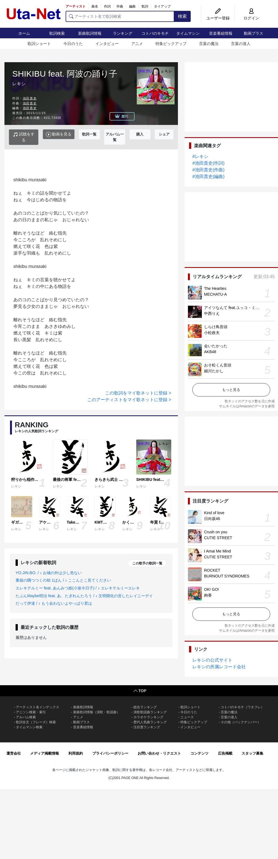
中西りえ (212, 313)
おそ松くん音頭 (217, 365)
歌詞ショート (39, 43)
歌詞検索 (57, 33)
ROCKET (212, 570)
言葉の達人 (240, 43)
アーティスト (76, 6)
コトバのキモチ (155, 33)
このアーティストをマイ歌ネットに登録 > (129, 399)
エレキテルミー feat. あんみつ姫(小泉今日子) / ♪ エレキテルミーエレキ (78, 588)
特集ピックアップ (171, 43)
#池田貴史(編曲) (208, 176)
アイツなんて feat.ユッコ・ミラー (233, 307)
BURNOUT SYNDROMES (226, 576)
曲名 (94, 6)
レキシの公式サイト (212, 660)
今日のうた (73, 43)
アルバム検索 (26, 717)
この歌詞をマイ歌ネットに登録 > (138, 393)
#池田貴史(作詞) (208, 163)
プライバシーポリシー (110, 753)
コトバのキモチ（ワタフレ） (242, 707)
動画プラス (253, 33)
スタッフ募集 (252, 753)
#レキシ (200, 156)
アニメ (137, 43)
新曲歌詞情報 (89, 33)
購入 (139, 134)
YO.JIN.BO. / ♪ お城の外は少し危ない (49, 573)
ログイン (251, 18)
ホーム (24, 33)
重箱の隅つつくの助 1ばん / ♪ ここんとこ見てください (63, 580)
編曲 (132, 6)
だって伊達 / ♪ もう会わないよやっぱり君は (54, 603)
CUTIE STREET (218, 538)
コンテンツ (199, 753)
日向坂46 (212, 518)
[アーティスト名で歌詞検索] (120, 16)
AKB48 (210, 352)
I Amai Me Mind (217, 551)
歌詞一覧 (89, 134)
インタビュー (107, 43)
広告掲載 (225, 753)
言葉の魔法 (209, 43)
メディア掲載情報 (44, 753)
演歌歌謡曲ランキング (150, 712)
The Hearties (215, 288)
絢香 (208, 595)
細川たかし (214, 371)
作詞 (107, 6)
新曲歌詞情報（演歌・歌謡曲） (96, 712)
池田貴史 (30, 98)
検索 (182, 16)
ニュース (187, 717)
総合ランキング (145, 707)
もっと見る (231, 390)
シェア (164, 134)
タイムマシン (188, 33)
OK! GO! (211, 589)
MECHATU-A (215, 294)
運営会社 (13, 753)
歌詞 (145, 6)
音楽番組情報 (220, 33)
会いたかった (215, 346)
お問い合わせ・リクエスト (159, 753)
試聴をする (24, 137)
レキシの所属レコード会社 (219, 666)
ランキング (122, 33)
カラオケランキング (148, 717)
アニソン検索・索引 (31, 712)
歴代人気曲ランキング (150, 722)
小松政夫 (212, 332)
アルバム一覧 (115, 137)
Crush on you (215, 532)
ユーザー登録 (218, 18)
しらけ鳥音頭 (215, 327)
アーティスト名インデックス (37, 707)
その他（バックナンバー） (241, 722)
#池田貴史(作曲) (208, 169)
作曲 (119, 6)
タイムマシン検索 (29, 727)
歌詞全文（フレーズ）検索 (36, 722)
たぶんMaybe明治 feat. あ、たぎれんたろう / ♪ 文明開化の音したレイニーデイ (84, 596)
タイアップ (162, 6)
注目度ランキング (146, 727)
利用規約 (75, 753)
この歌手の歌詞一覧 (147, 563)
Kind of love (214, 513)
